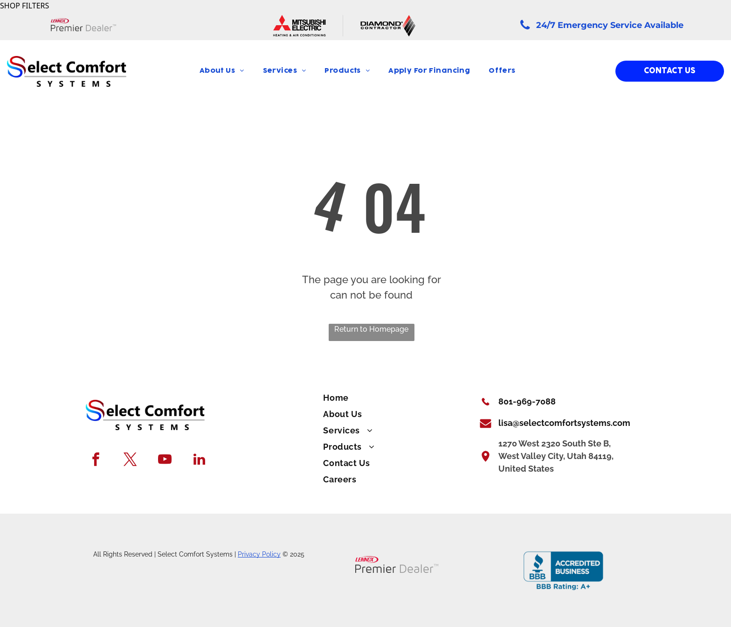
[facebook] (96, 460)
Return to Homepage (371, 329)
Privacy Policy (259, 554)
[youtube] (165, 460)
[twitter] (130, 460)
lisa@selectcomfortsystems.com (564, 423)
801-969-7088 (527, 401)
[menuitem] (222, 71)
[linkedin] (199, 460)
